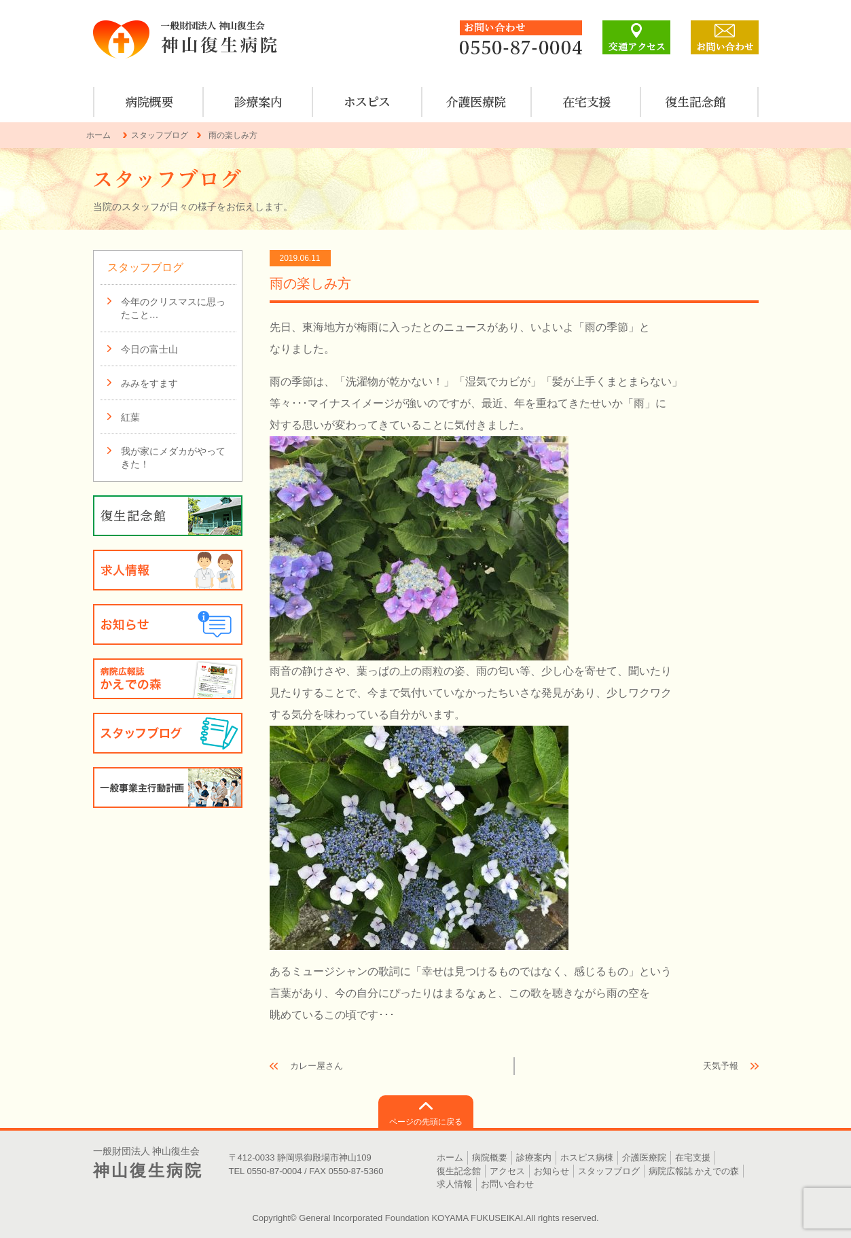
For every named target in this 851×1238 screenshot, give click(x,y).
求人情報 (167, 570)
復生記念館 (459, 1171)
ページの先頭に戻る (426, 1122)
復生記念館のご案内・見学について (695, 102)
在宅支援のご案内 (586, 102)
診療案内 (258, 102)
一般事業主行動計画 (167, 787)
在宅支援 (692, 1157)
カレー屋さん (316, 1066)
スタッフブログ (159, 135)
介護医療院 (477, 102)
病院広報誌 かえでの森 (167, 678)
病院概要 (149, 102)
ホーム (98, 135)
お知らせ (167, 624)
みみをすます (149, 383)
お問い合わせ (507, 1184)
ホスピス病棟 (367, 102)
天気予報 (720, 1066)
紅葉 (130, 417)
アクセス (507, 1171)
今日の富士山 (149, 349)
